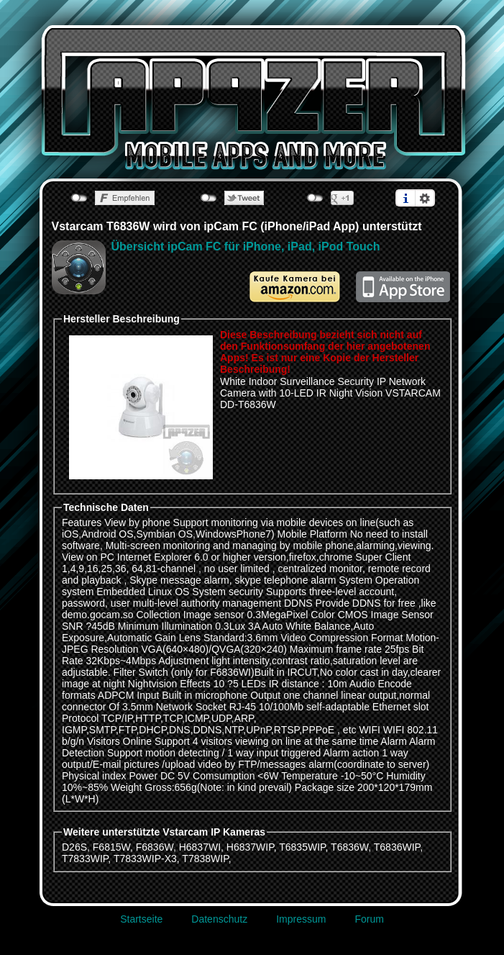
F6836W (154, 847)
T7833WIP (85, 858)
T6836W (349, 847)
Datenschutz (219, 919)
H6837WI (200, 847)
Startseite (141, 919)
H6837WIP (250, 847)
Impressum (301, 919)
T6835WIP (302, 847)
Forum (368, 919)
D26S (74, 847)
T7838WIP (205, 858)
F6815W (111, 847)
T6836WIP (397, 847)
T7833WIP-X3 (145, 858)
